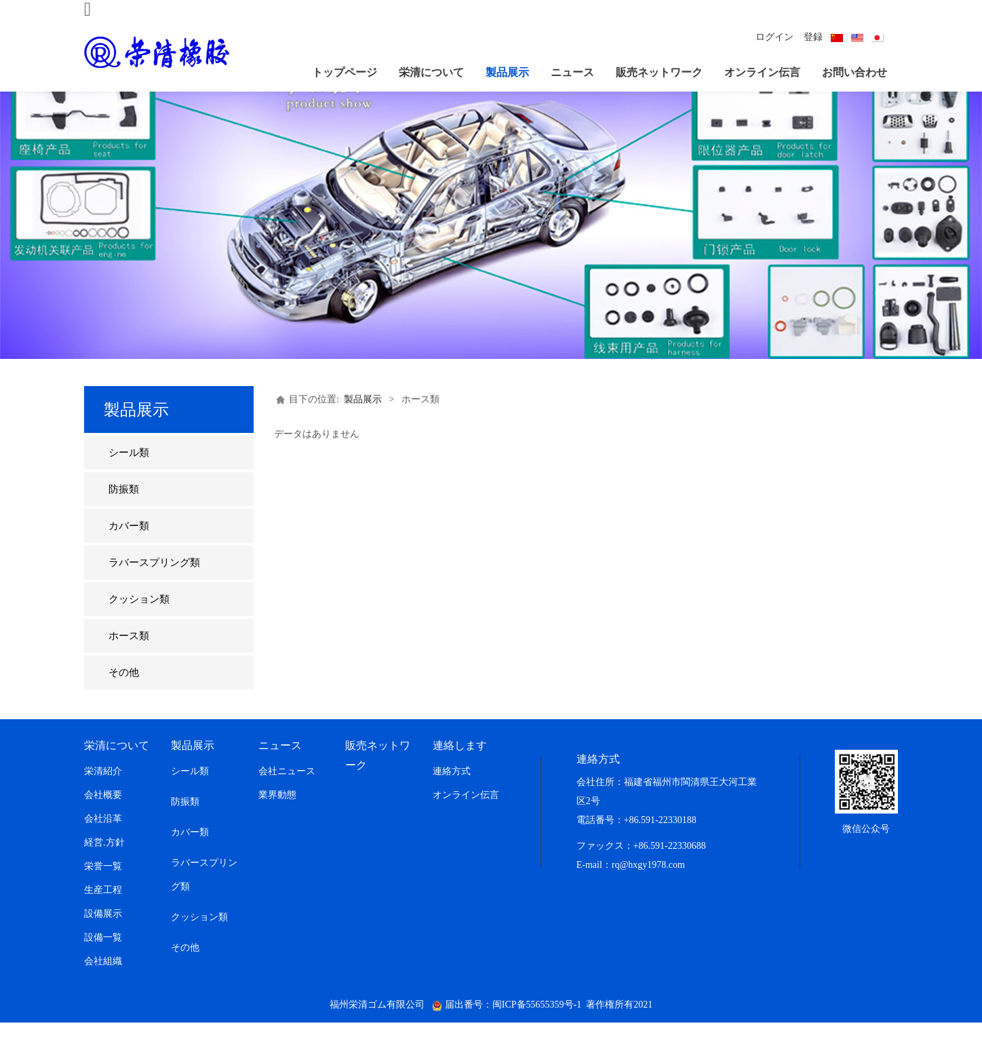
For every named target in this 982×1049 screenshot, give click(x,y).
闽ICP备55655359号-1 (536, 1031)
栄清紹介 (103, 798)
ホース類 (129, 662)
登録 (813, 37)
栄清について (431, 72)
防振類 (124, 515)
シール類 (129, 479)
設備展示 (103, 940)
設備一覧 (103, 964)
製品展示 (507, 72)
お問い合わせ (854, 72)
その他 (124, 698)
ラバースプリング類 (154, 589)
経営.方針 (104, 869)
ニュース (572, 72)
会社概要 (103, 821)
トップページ (344, 72)
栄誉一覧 (103, 893)
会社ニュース (286, 798)
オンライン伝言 (762, 72)
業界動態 (277, 821)
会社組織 (103, 988)
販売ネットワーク (659, 72)
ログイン (774, 37)
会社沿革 (103, 845)
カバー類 (129, 552)
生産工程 (103, 916)
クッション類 (139, 625)
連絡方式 (452, 798)
